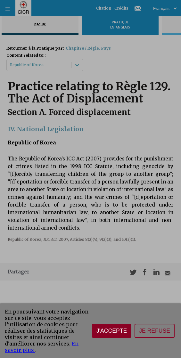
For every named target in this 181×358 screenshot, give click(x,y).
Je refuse (154, 331)
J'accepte (111, 331)
